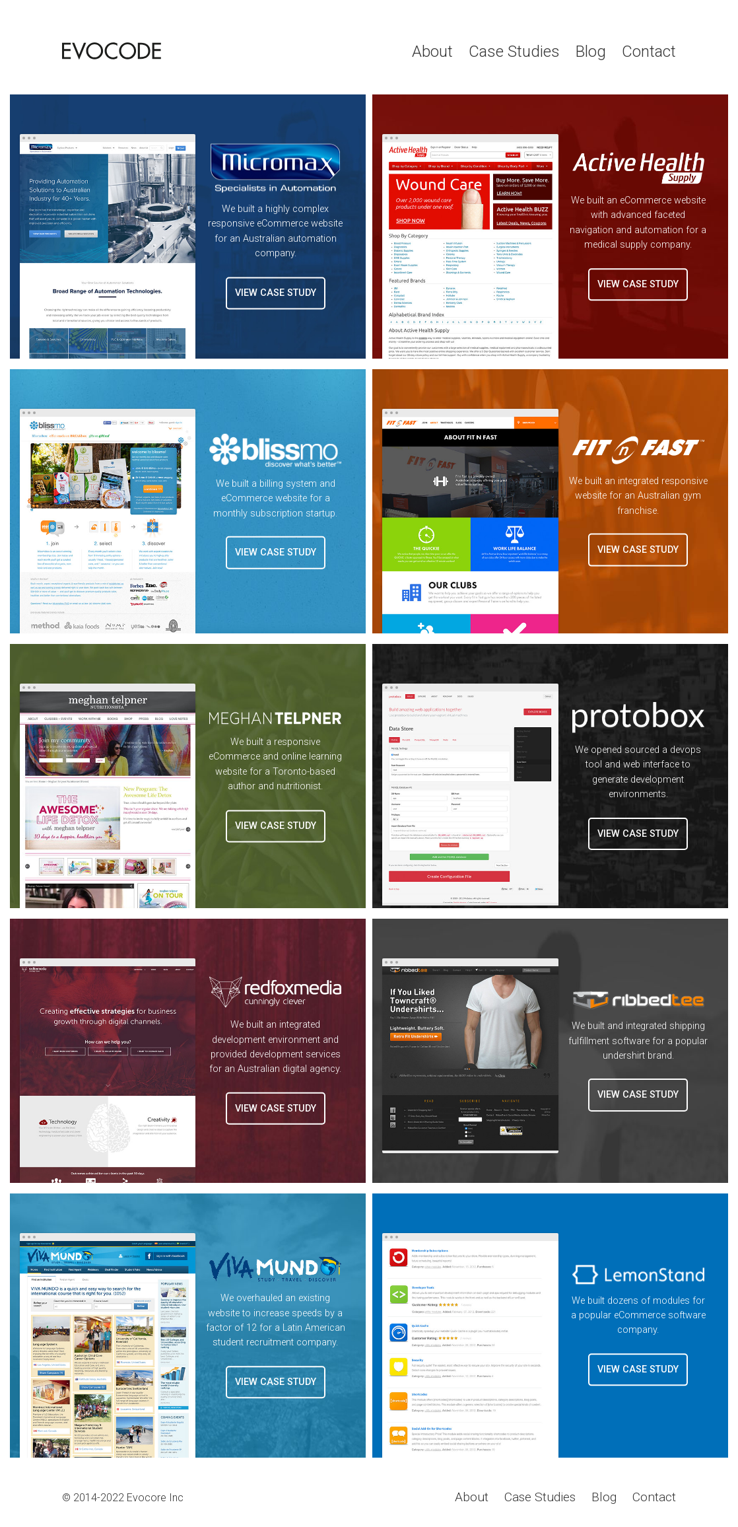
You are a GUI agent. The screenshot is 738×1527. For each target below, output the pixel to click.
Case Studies (514, 51)
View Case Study (275, 293)
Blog (591, 51)
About (432, 51)
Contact (649, 51)
